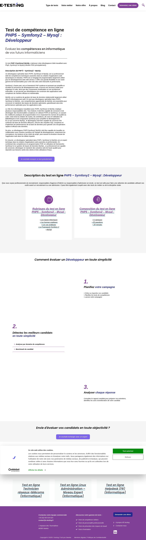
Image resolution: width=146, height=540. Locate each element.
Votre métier (67, 5)
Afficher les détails (35, 536)
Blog (103, 5)
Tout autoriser (128, 517)
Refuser (128, 523)
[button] (38, 346)
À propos (93, 5)
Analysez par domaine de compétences (31, 346)
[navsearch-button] (143, 5)
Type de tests (52, 5)
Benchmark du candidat (25, 351)
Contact (111, 5)
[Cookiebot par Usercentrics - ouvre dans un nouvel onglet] (14, 535)
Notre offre (81, 5)
